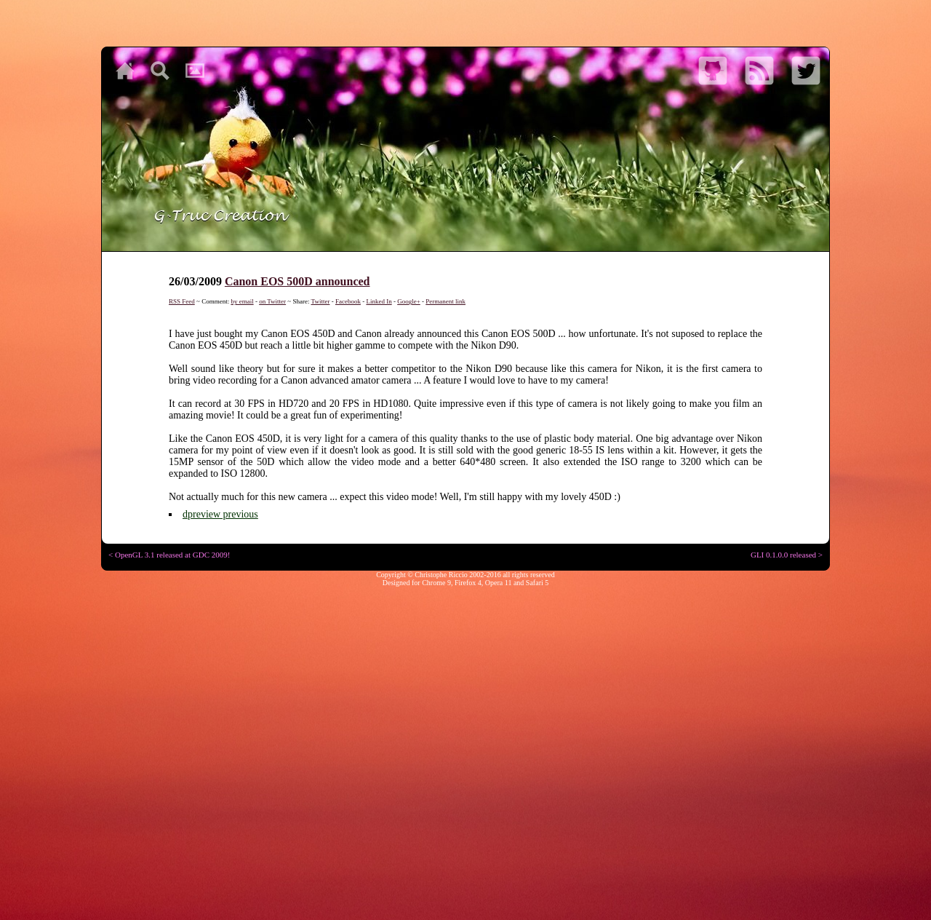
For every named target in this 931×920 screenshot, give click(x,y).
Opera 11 (498, 583)
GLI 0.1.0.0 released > (787, 554)
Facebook (348, 301)
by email (242, 301)
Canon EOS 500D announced (297, 281)
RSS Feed (182, 301)
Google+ (408, 301)
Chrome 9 (436, 583)
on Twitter (272, 301)
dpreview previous (220, 514)
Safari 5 (537, 583)
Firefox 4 (468, 583)
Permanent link (445, 301)
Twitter (320, 301)
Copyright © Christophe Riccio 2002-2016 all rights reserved (465, 575)
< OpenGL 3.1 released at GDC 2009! (169, 554)
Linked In (378, 301)
